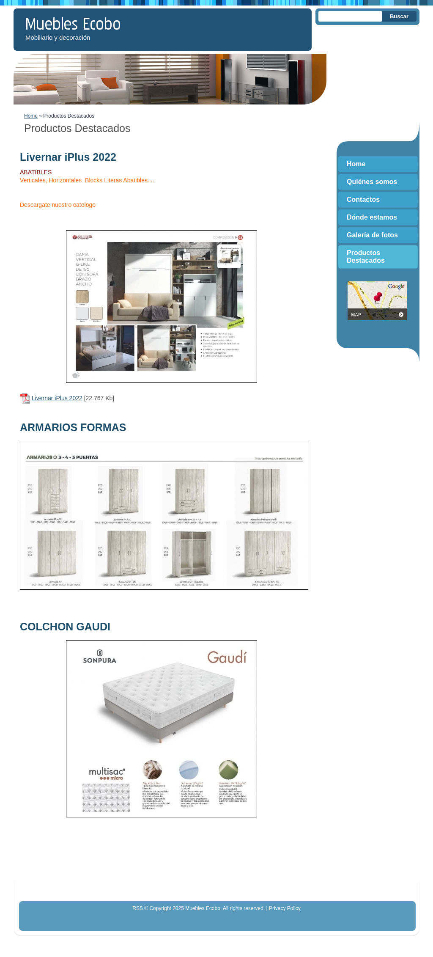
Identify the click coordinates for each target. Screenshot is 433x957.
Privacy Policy (285, 908)
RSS (137, 908)
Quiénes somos (372, 181)
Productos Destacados (366, 256)
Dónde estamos (372, 217)
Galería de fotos (372, 235)
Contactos (363, 199)
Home (31, 116)
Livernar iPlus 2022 (57, 398)
